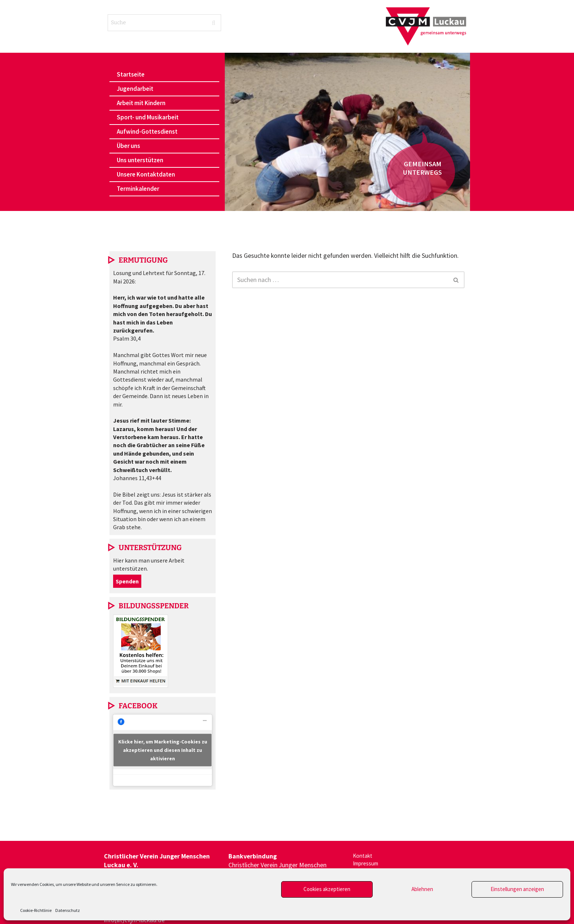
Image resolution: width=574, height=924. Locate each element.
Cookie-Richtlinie (36, 910)
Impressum (368, 865)
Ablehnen (422, 889)
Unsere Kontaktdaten (146, 174)
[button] (164, 89)
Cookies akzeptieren (326, 889)
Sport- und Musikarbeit (148, 117)
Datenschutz (67, 910)
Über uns (128, 146)
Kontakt (364, 856)
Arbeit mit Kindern (141, 103)
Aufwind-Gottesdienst (147, 131)
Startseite (131, 74)
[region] (347, 132)
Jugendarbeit (135, 89)
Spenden (127, 581)
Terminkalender (138, 189)
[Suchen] (340, 280)
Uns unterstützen (140, 160)
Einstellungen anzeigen (517, 889)
